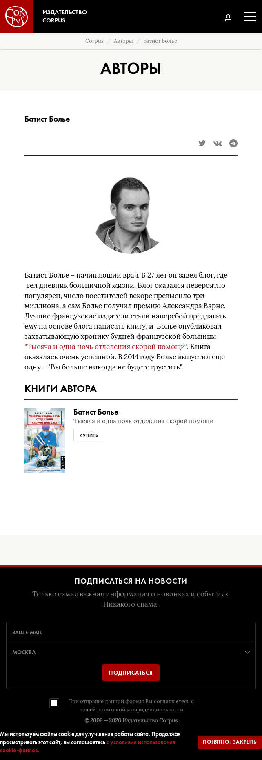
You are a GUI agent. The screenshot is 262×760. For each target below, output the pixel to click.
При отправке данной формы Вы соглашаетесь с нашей (131, 705)
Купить (89, 435)
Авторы (123, 41)
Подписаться (131, 672)
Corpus (94, 41)
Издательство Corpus (150, 721)
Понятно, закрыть (230, 741)
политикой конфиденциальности (140, 710)
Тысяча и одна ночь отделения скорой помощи (106, 346)
